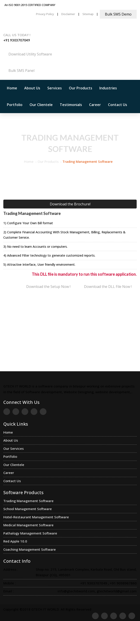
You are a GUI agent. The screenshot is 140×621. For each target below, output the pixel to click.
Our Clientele (41, 104)
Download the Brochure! (70, 204)
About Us (32, 88)
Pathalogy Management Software (30, 533)
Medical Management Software (28, 525)
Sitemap (88, 14)
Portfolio (14, 104)
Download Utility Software (30, 54)
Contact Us (117, 104)
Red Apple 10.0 (15, 541)
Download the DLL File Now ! (108, 286)
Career (95, 104)
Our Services (13, 448)
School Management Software (27, 509)
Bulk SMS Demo (118, 14)
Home (12, 88)
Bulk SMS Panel (21, 70)
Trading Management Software (28, 501)
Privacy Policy (45, 14)
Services (54, 88)
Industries (108, 88)
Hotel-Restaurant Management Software (36, 517)
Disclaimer (68, 14)
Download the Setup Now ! (48, 286)
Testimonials (71, 104)
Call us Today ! (16, 35)
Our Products (80, 88)
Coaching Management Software (29, 549)
